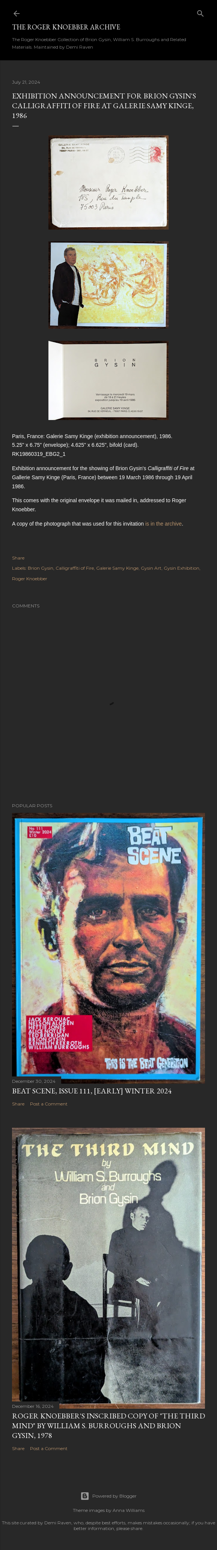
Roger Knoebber (29, 578)
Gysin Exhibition (181, 568)
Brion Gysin (40, 568)
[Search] (200, 12)
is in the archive (163, 524)
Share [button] (18, 558)
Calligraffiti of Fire (75, 568)
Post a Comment (49, 1104)
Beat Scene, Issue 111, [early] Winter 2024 (92, 1091)
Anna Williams (129, 1510)
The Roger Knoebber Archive (66, 27)
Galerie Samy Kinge (117, 568)
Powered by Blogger (108, 1496)
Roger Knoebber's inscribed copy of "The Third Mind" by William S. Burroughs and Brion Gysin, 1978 (108, 1425)
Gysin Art (151, 568)
